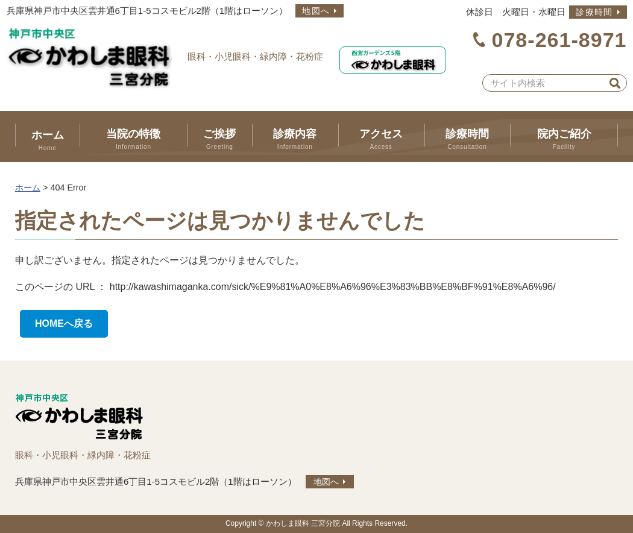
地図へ (316, 11)
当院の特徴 (133, 139)
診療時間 (594, 12)
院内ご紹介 (564, 139)
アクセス (381, 139)
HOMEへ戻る (64, 323)
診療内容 (295, 139)
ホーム (47, 140)
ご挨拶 (219, 139)
